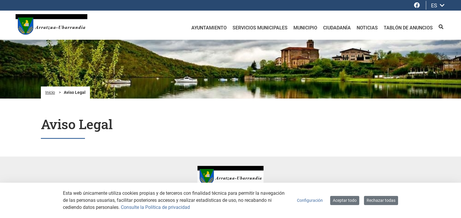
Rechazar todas (381, 200)
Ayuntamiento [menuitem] (209, 28)
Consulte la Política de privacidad (155, 207)
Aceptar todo (345, 200)
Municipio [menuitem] (305, 28)
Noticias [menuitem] (367, 28)
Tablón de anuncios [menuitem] (408, 28)
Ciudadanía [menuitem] (337, 28)
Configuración (310, 200)
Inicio (50, 92)
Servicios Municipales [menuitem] (260, 28)
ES (438, 5)
